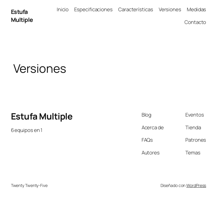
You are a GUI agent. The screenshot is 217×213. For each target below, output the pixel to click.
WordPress (196, 185)
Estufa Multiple (22, 16)
